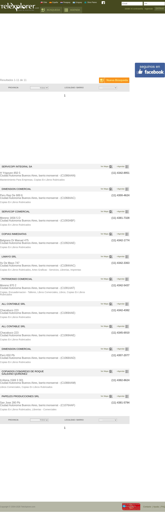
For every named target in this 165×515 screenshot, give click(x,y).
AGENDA (75, 10)
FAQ (163, 507)
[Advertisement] (31, 46)
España (55, 2)
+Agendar (121, 166)
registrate (149, 9)
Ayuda (156, 507)
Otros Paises (92, 2)
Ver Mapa (104, 166)
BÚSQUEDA (53, 10)
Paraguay (66, 2)
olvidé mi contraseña (134, 9)
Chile (45, 2)
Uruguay (79, 2)
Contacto (147, 507)
